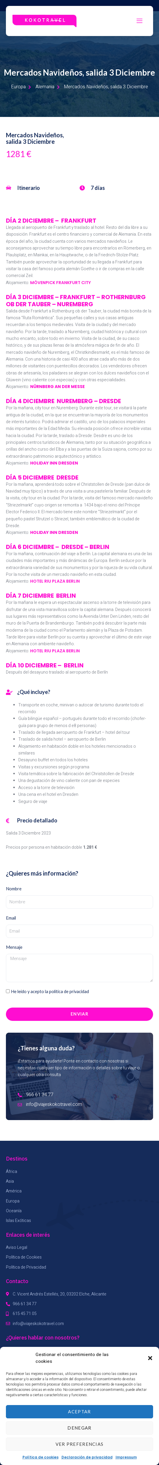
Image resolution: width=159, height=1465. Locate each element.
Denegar (79, 1427)
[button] (150, 1358)
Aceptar (79, 1411)
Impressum (126, 1457)
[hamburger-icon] (139, 20)
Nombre (14, 888)
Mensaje (14, 947)
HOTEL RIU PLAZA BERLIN (55, 581)
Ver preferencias (80, 1444)
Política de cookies (40, 1457)
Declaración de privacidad (87, 1457)
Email (11, 917)
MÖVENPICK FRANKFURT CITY (60, 283)
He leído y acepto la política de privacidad (50, 991)
